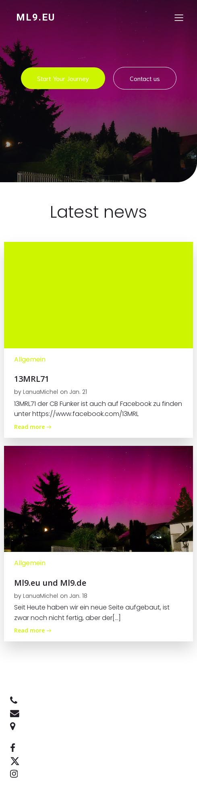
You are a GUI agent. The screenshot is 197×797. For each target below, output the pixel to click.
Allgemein (30, 359)
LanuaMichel (40, 392)
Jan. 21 (78, 392)
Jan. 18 (78, 596)
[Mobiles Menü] (179, 17)
